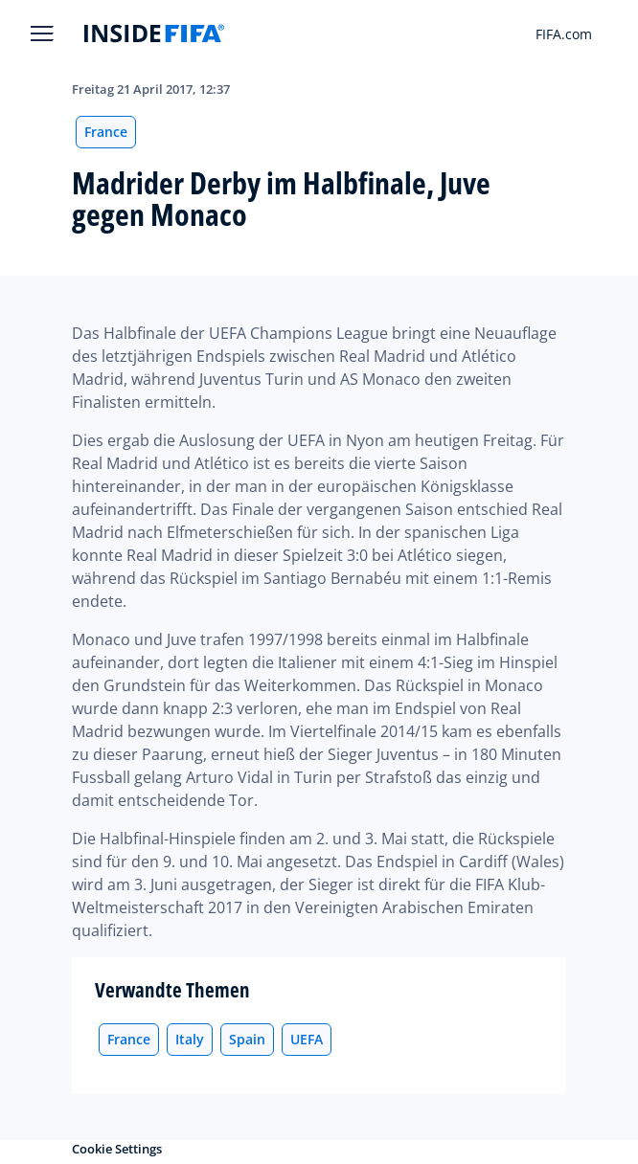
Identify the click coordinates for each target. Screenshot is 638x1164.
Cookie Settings (117, 1148)
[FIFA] (154, 33)
